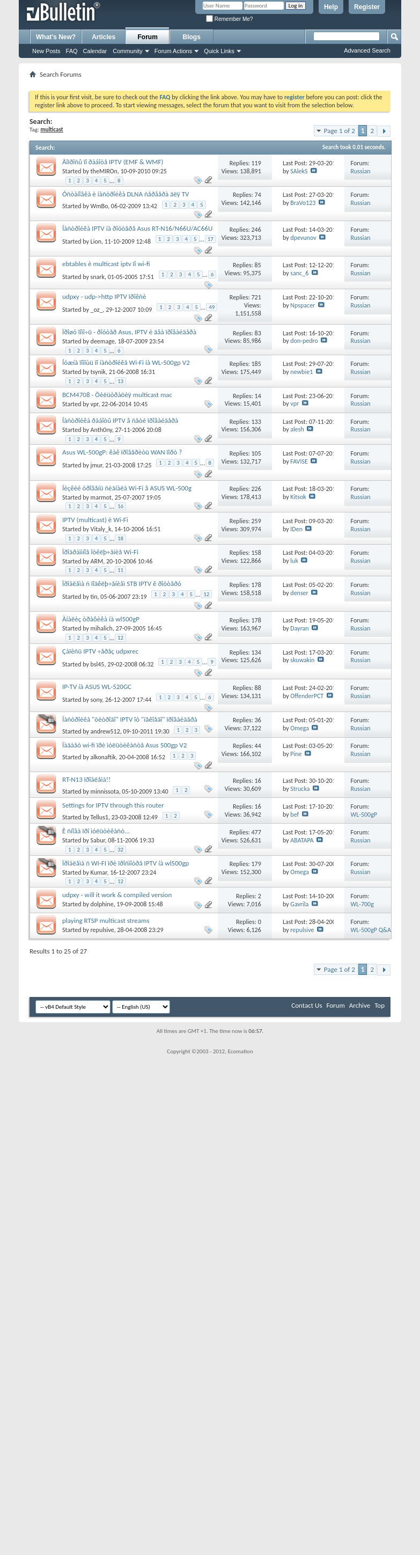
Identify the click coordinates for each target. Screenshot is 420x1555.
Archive (359, 1005)
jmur (96, 465)
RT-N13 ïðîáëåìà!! (86, 779)
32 (120, 849)
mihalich (102, 628)
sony (96, 699)
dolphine (102, 904)
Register (367, 7)
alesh (297, 429)
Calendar (95, 51)
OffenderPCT (306, 696)
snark (98, 277)
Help (331, 7)
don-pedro (304, 340)
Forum (148, 37)
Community (128, 51)
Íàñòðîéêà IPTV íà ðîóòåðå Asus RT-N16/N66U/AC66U (137, 228)
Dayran (299, 628)
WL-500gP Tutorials (364, 818)
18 (120, 538)
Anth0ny (101, 430)
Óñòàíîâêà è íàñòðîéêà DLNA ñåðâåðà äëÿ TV (125, 194)
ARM (97, 561)
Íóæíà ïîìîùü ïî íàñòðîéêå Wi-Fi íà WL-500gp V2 (126, 362)
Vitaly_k (101, 529)
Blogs (192, 37)
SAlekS (298, 171)
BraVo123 (302, 203)
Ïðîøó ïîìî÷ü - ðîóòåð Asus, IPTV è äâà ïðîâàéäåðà (129, 332)
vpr (95, 404)
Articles (103, 37)
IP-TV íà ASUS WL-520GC (96, 687)
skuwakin (302, 660)
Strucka (300, 789)
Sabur (98, 840)
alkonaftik (103, 757)
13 (120, 381)
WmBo (99, 206)
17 (210, 239)
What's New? (56, 37)
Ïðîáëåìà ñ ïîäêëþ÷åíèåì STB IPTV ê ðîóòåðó (121, 584)
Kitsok (298, 497)
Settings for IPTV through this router (113, 805)
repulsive (102, 930)
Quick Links (219, 51)
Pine (295, 754)
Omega (299, 728)
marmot (101, 497)
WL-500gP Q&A (371, 930)
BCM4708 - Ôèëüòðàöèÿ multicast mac (117, 395)
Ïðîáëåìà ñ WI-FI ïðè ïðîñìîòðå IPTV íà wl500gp (125, 863)
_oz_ (97, 309)
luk (294, 560)
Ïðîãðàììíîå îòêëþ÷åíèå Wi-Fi (100, 552)
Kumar (99, 872)
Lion (96, 241)
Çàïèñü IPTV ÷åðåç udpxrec (100, 651)
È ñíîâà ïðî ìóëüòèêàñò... (96, 831)
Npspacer (302, 305)
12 (206, 594)
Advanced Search (367, 50)
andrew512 (105, 731)
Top (379, 1005)
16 (120, 506)
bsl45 (98, 664)
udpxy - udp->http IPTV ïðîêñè (104, 296)
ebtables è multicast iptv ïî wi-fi (106, 264)
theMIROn (104, 171)
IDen (296, 529)
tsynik (98, 372)
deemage (103, 341)
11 (120, 570)
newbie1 (301, 372)
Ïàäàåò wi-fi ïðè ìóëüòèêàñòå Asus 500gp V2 (124, 745)
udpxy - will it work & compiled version (117, 895)
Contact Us (306, 1005)
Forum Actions (173, 51)
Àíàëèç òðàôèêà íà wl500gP (100, 619)
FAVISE (298, 461)
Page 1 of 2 (339, 131)
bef (294, 814)
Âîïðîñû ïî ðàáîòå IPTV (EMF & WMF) (112, 162)
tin (94, 596)
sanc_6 (299, 273)
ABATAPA (301, 840)
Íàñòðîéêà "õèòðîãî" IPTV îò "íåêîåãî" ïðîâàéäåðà (129, 719)
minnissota (105, 791)
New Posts (46, 51)
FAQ (72, 51)
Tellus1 (99, 817)
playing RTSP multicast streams (106, 920)
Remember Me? (229, 19)
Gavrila (299, 904)
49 (212, 307)
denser (299, 593)
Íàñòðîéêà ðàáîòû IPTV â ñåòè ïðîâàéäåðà (120, 420)
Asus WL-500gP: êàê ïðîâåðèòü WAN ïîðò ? (122, 452)
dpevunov (303, 237)
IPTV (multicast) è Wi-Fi (95, 520)
